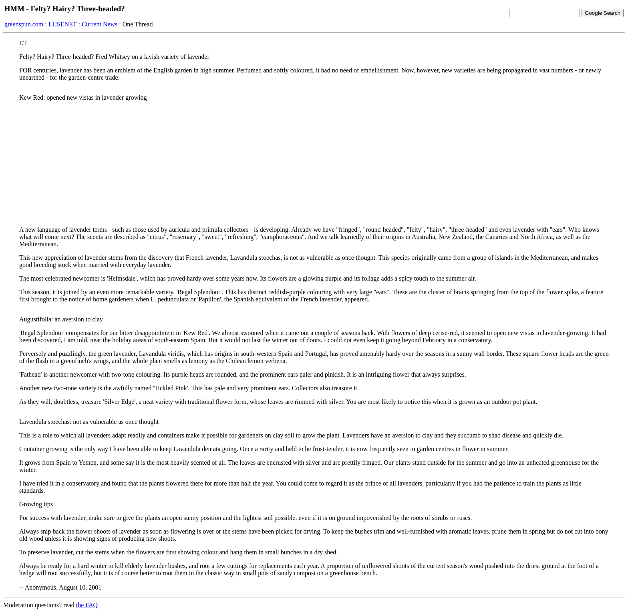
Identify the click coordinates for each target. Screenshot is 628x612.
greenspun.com (23, 24)
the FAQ (87, 605)
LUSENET (62, 24)
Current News (99, 24)
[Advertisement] (314, 164)
